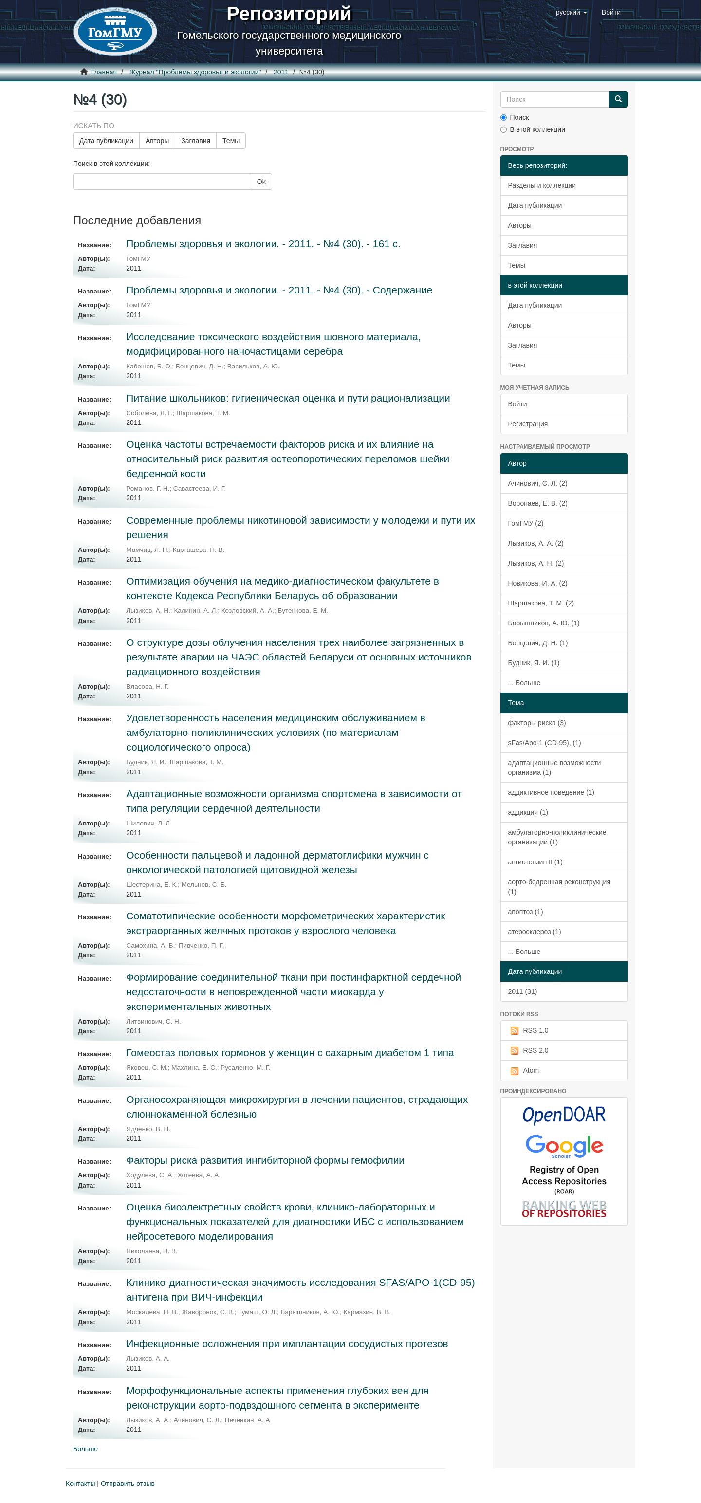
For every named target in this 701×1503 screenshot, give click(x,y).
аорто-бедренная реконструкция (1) (559, 887)
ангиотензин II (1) (535, 862)
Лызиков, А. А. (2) (536, 543)
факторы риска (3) (537, 723)
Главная (104, 72)
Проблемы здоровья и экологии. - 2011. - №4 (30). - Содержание (279, 289)
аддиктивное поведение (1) (551, 792)
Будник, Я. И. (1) (534, 663)
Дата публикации (106, 141)
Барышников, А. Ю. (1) (544, 623)
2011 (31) (522, 991)
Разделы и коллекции (542, 185)
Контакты (80, 1483)
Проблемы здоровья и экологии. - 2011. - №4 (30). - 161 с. (263, 243)
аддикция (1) (528, 812)
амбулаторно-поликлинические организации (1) (557, 837)
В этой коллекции (532, 129)
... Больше (524, 683)
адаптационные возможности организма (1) (554, 767)
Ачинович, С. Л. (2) (538, 483)
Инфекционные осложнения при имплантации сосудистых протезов (287, 1343)
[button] (571, 12)
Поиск (514, 117)
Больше (85, 1449)
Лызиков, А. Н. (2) (536, 563)
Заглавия (195, 141)
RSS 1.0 (528, 1030)
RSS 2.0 (528, 1050)
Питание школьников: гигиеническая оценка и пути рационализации (288, 397)
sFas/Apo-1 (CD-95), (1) (544, 743)
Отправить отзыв (128, 1483)
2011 (281, 72)
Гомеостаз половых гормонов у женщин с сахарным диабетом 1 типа (290, 1052)
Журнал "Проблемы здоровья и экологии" (195, 72)
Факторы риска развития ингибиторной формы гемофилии (265, 1160)
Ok (261, 181)
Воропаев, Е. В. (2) (538, 503)
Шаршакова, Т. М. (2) (541, 603)
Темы (231, 141)
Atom (523, 1070)
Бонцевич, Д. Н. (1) (538, 643)
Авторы (157, 141)
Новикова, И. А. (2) (538, 583)
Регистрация (528, 424)
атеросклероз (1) (534, 931)
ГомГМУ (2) (526, 523)
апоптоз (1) (525, 912)
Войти (517, 404)
